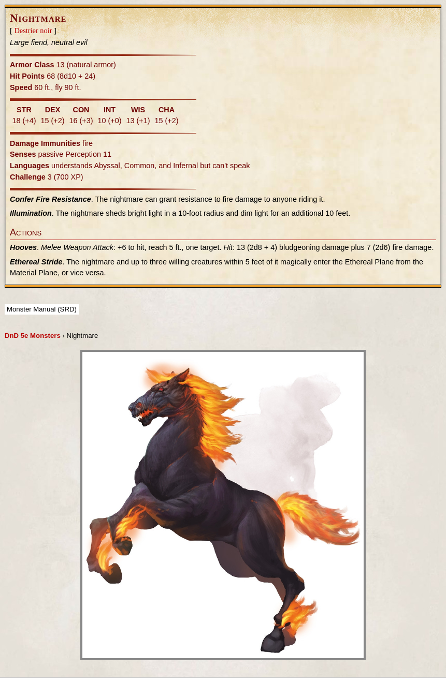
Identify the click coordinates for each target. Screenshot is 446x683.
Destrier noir (33, 30)
